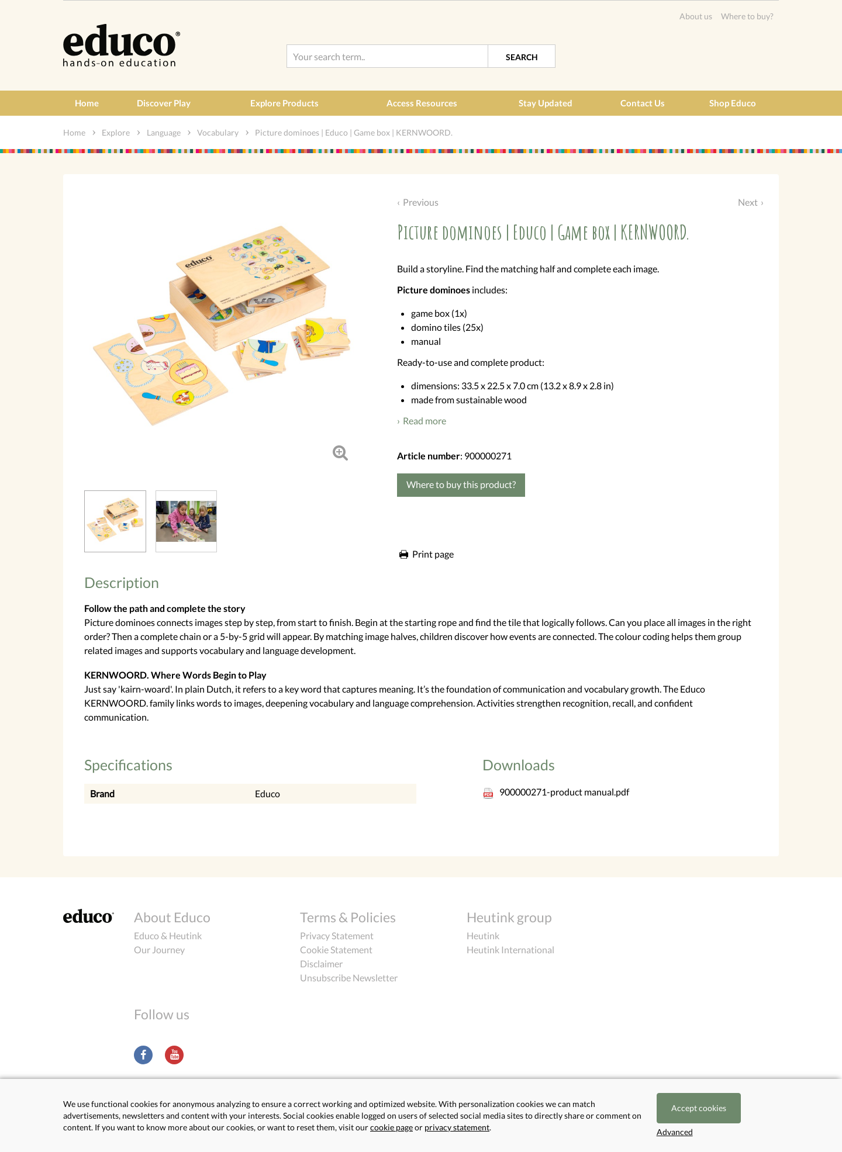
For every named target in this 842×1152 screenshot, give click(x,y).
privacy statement (457, 1127)
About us (695, 16)
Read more (424, 420)
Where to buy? (747, 16)
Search (522, 57)
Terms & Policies (348, 917)
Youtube (174, 1055)
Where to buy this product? (461, 484)
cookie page (391, 1127)
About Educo (172, 917)
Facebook (143, 1055)
